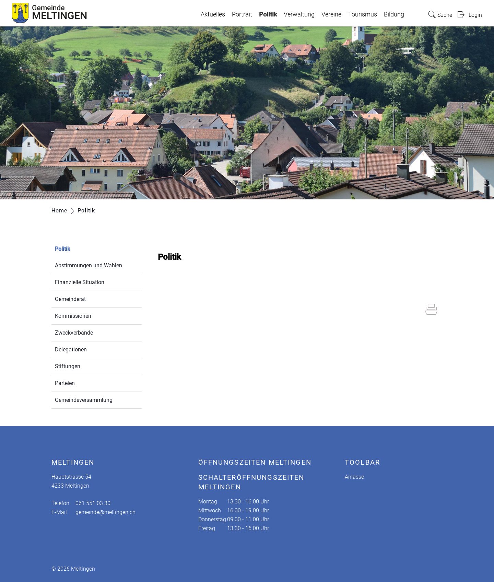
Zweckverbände (74, 332)
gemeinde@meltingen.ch (105, 512)
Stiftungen (67, 366)
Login (475, 15)
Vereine (331, 14)
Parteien (65, 383)
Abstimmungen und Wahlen (88, 265)
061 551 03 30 (92, 503)
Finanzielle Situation (79, 282)
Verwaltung (299, 14)
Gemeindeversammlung (84, 400)
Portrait (242, 14)
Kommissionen (73, 316)
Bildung (394, 14)
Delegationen (71, 349)
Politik (268, 13)
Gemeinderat (70, 299)
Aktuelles (213, 14)
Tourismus (362, 14)
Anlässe (354, 477)
